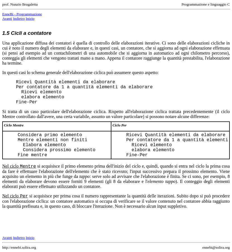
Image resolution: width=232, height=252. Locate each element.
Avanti (7, 18)
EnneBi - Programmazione (22, 14)
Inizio (30, 18)
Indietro (19, 18)
